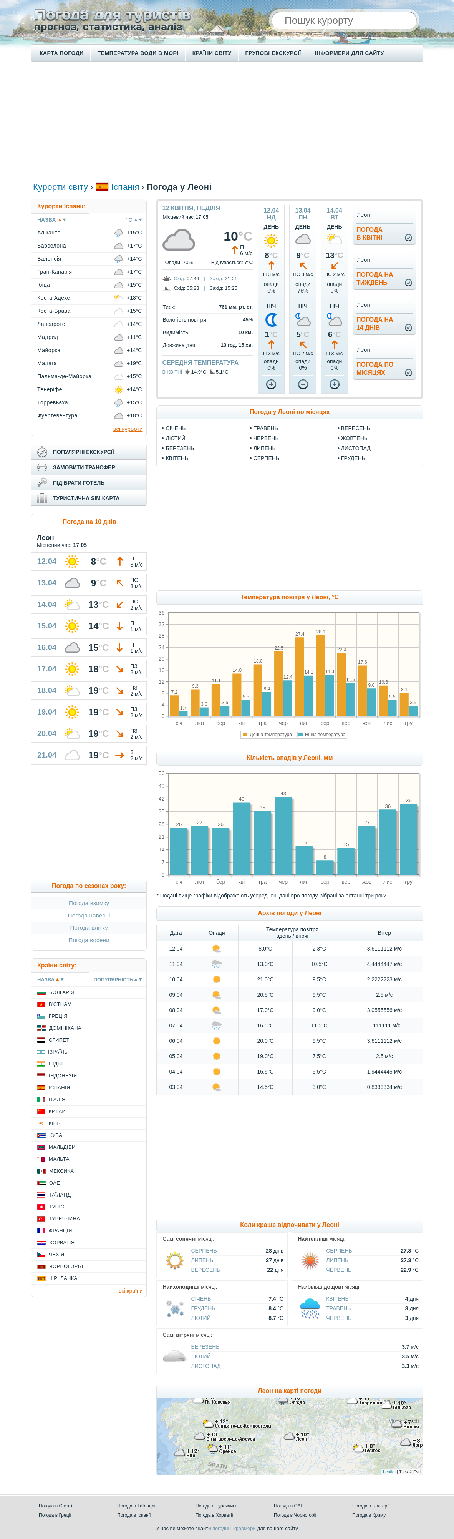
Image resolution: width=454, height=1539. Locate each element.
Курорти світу (60, 187)
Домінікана (65, 1028)
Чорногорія (66, 1266)
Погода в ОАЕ (289, 1506)
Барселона (51, 246)
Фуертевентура (57, 415)
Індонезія (63, 1076)
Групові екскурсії (273, 53)
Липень (265, 448)
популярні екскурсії (83, 452)
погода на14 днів (374, 323)
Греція (58, 1016)
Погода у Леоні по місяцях (290, 412)
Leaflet (389, 1471)
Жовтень (354, 438)
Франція (60, 1230)
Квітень (177, 458)
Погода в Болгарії (370, 1506)
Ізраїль (58, 1052)
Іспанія (125, 187)
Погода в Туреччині (216, 1506)
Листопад (356, 448)
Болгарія (62, 992)
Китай (57, 1111)
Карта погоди (62, 53)
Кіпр (54, 1123)
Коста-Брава (54, 311)
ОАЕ (54, 1183)
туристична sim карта (86, 498)
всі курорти (128, 428)
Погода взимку (89, 903)
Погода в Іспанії (134, 1515)
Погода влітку (89, 927)
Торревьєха (52, 402)
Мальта (59, 1159)
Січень (176, 428)
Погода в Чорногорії (295, 1515)
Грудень (353, 458)
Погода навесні (89, 915)
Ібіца (43, 285)
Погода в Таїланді (136, 1506)
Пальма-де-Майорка (64, 376)
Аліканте (48, 232)
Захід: (217, 278)
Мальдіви (62, 1147)
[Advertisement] (227, 121)
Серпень (266, 458)
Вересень (355, 428)
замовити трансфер (84, 467)
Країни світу (212, 53)
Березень (180, 448)
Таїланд (60, 1195)
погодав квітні (369, 233)
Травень (266, 428)
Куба (55, 1135)
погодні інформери (234, 1528)
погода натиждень (374, 278)
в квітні (172, 371)
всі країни (130, 1291)
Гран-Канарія (54, 272)
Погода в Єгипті (55, 1506)
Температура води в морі (138, 53)
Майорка (49, 350)
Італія (57, 1099)
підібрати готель (78, 483)
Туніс (56, 1207)
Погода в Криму (369, 1515)
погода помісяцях (374, 368)
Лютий (175, 438)
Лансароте (51, 324)
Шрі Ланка (63, 1278)
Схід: (179, 278)
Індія (56, 1064)
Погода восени (89, 940)
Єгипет (59, 1040)
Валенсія (49, 259)
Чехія (57, 1254)
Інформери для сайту (349, 53)
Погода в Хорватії (214, 1515)
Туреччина (64, 1219)
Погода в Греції (55, 1515)
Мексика (61, 1171)
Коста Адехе (53, 298)
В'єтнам (60, 1004)
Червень (266, 438)
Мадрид (47, 337)
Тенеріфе (49, 389)
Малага (47, 363)
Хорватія (62, 1242)
